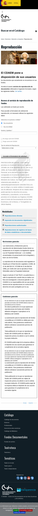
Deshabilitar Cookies (26, 510)
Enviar (25, 403)
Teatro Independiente (10, 468)
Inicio (2, 39)
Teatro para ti (8, 466)
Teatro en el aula (9, 463)
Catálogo (9, 415)
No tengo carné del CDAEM (11, 138)
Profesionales (8, 425)
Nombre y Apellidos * (6, 130)
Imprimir (31, 403)
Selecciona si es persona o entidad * (11, 120)
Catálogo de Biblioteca (10, 431)
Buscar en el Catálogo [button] (13, 30)
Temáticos (9, 458)
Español (33, 11)
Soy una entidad (6, 127)
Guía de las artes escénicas (12, 428)
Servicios (7, 39)
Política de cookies (19, 512)
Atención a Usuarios (17, 39)
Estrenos (6, 422)
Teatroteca (10, 447)
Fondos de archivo (9, 442)
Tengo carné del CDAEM (10, 141)
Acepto (16, 510)
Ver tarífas (18, 91)
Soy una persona (7, 123)
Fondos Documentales (15, 437)
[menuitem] (33, 11)
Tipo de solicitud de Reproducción (10, 145)
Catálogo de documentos (11, 419)
